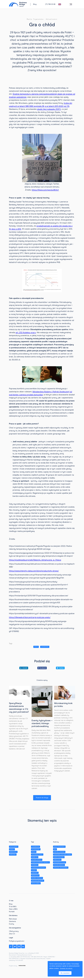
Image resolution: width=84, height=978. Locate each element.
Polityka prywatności (16, 941)
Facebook (42, 668)
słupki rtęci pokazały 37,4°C (49, 109)
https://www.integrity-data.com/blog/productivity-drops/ (34, 571)
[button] (70, 4)
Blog (35, 4)
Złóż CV (12, 934)
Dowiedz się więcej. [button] (66, 968)
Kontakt (12, 911)
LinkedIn (23, 668)
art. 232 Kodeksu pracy (26, 333)
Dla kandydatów (15, 928)
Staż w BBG (13, 909)
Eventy (11, 924)
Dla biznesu (13, 915)
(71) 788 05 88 (50, 4)
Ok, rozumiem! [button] (65, 973)
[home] (18, 4)
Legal (11, 938)
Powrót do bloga (42, 798)
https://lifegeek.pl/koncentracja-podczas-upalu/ (29, 617)
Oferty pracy (14, 931)
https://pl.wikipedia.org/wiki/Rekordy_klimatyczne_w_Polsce (35, 560)
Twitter (60, 668)
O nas (11, 900)
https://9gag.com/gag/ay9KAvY (45, 190)
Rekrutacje (13, 919)
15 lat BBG (12, 906)
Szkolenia (12, 921)
